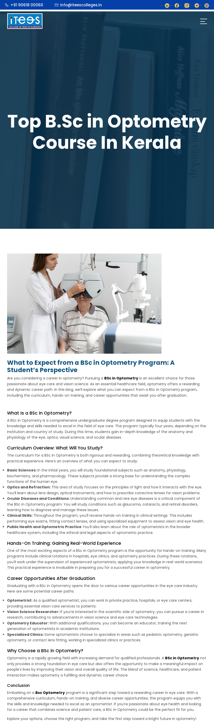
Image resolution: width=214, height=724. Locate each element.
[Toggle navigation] (203, 21)
